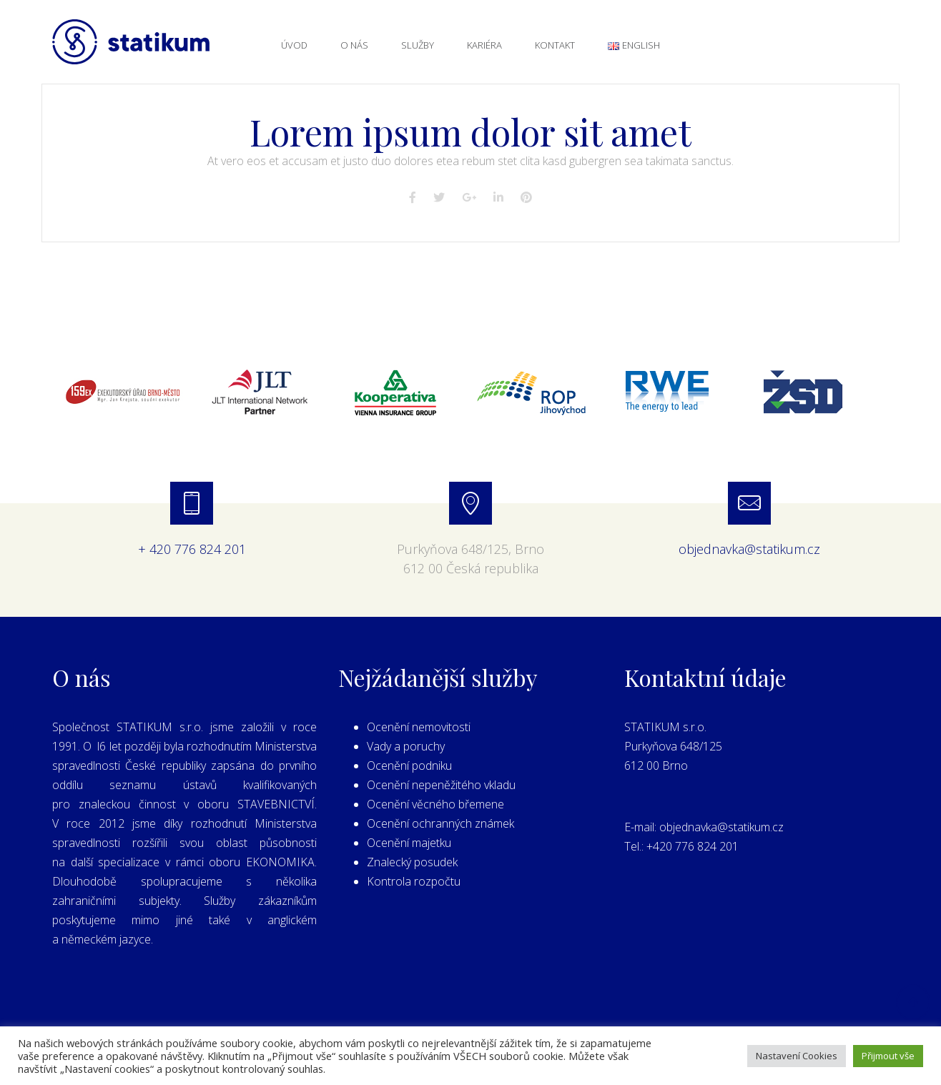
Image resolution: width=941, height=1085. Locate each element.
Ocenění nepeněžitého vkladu (441, 785)
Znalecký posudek (412, 862)
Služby (417, 45)
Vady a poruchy (406, 746)
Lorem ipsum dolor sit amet (470, 132)
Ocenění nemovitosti (418, 727)
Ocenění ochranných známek (440, 823)
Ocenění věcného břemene (435, 804)
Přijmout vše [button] (888, 1055)
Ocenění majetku (409, 843)
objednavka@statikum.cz (749, 549)
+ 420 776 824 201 (192, 549)
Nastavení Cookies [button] (796, 1055)
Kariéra (484, 45)
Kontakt (555, 45)
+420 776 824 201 (692, 846)
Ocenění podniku (409, 765)
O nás (354, 45)
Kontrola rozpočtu (413, 881)
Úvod (294, 45)
